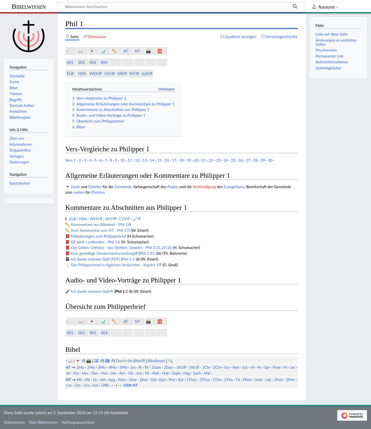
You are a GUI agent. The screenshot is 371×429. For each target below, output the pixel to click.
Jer (68, 373)
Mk (87, 379)
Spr (267, 367)
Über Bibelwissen (43, 422)
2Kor (144, 379)
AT (125, 51)
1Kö (179, 367)
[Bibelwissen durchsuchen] (182, 6)
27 (248, 160)
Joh (102, 379)
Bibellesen (156, 360)
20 (196, 160)
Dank (75, 186)
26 (240, 160)
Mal (207, 373)
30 (270, 160)
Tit (238, 379)
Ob (130, 373)
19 (189, 160)
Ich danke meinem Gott (90, 291)
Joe (114, 373)
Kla (76, 373)
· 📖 (69, 360)
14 (152, 160)
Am (122, 373)
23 (218, 160)
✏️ (114, 51)
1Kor (133, 379)
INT (132, 73)
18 (181, 160)
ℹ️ (67, 51)
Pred (276, 367)
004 (104, 62)
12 (137, 160)
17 (174, 160)
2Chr (217, 367)
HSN (82, 73)
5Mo (123, 367)
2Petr (290, 379)
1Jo (69, 385)
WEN (93, 73)
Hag (186, 373)
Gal (153, 379)
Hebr (258, 379)
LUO (145, 73)
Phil (172, 379)
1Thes (191, 379)
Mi (147, 373)
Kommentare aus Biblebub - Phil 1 (99, 224)
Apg (111, 379)
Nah (155, 373)
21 (203, 160)
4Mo (113, 367)
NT (137, 51)
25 (233, 160)
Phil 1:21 (147, 253)
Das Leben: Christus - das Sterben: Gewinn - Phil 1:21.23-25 (121, 247)
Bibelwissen (29, 6)
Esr (226, 367)
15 (159, 160)
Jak (268, 379)
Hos (104, 373)
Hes (85, 373)
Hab (165, 373)
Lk (95, 379)
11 (130, 160)
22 (211, 160)
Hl (285, 367)
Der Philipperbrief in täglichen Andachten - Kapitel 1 (114, 265)
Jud (95, 385)
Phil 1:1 (128, 259)
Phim (247, 379)
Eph (162, 379)
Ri (140, 367)
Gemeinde (122, 186)
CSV (107, 73)
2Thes (205, 379)
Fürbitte (95, 186)
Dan (94, 373)
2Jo (78, 385)
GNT (109, 218)
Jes (292, 367)
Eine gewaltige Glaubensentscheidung (102, 253)
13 (144, 160)
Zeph (176, 373)
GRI (120, 73)
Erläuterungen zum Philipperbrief (98, 236)
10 (122, 160)
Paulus (172, 186)
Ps (259, 367)
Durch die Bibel (129, 360)
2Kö (192, 367)
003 (92, 62)
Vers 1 (70, 160)
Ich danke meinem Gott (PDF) (95, 259)
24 (226, 160)
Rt (147, 367)
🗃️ (148, 51)
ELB (70, 73)
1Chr (206, 367)
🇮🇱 (97, 360)
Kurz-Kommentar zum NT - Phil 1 (98, 230)
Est (245, 367)
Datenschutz (14, 422)
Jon (139, 373)
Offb (105, 385)
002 (81, 62)
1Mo (80, 367)
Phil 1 (120, 291)
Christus (98, 192)
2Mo (91, 367)
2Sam (168, 367)
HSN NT (131, 385)
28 (255, 160)
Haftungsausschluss (78, 422)
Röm (122, 379)
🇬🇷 (108, 360)
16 (167, 160)
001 (70, 62)
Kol (180, 379)
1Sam (156, 367)
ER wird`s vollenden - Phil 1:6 (95, 242)
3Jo (87, 385)
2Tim (228, 379)
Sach (197, 373)
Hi (252, 367)
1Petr (278, 379)
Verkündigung (204, 186)
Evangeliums (234, 186)
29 (263, 160)
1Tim (217, 379)
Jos (133, 367)
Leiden (78, 192)
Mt (79, 379)
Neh (236, 367)
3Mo (102, 367)
